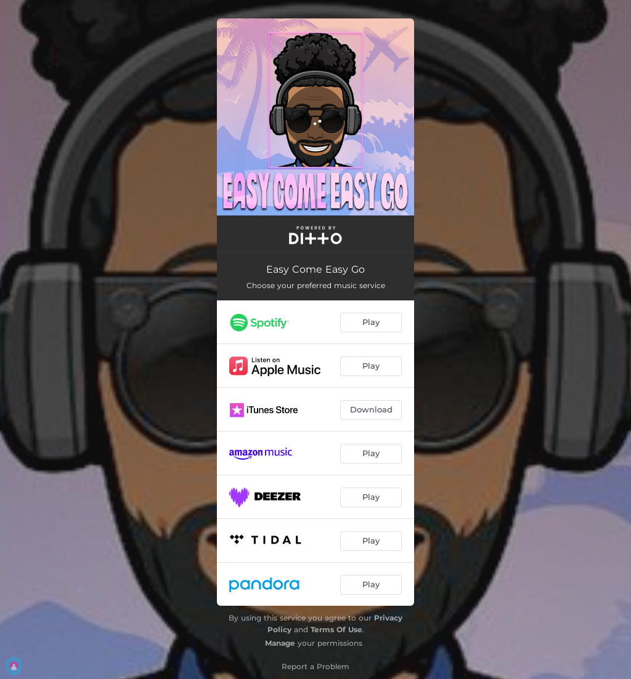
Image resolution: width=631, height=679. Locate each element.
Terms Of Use (336, 629)
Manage (280, 643)
